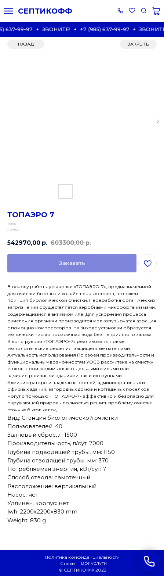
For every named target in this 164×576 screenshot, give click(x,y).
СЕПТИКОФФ (45, 11)
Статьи (67, 563)
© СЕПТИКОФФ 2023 (82, 570)
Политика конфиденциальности (82, 557)
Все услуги (94, 563)
